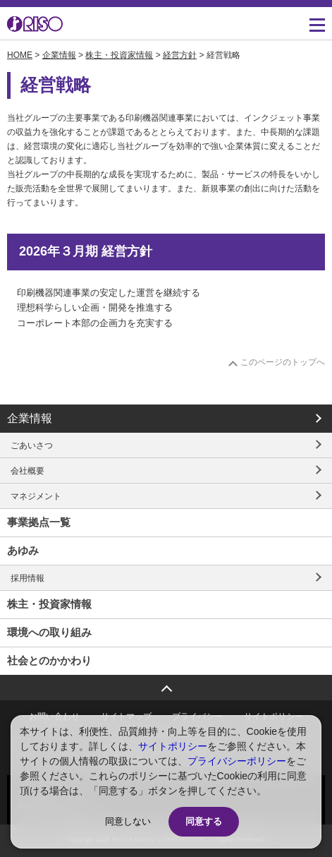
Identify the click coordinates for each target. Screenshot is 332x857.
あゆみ (23, 550)
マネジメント (36, 496)
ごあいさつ (32, 445)
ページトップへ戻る (166, 684)
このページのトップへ (282, 362)
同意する (203, 821)
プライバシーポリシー (236, 761)
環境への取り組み (49, 632)
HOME (19, 55)
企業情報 (59, 55)
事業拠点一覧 (38, 522)
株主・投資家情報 (119, 55)
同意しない (128, 821)
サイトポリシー (172, 746)
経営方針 (180, 55)
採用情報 (27, 578)
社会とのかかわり (49, 660)
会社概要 (27, 471)
